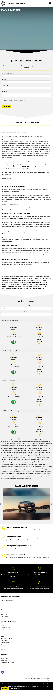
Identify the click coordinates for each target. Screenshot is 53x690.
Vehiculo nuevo (5, 627)
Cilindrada (26, 311)
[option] (26, 504)
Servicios (4, 644)
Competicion (5, 642)
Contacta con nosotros (10, 596)
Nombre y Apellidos (8, 73)
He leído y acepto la (14, 100)
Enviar (7, 106)
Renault (3, 610)
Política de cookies (6, 660)
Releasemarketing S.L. (45, 680)
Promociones (5, 634)
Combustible (26, 306)
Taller (2, 636)
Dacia (3, 612)
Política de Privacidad (19, 100)
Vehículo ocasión (6, 629)
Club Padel (4, 640)
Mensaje (5, 91)
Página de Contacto (7, 600)
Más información (44, 686)
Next (52, 504)
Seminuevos (4, 616)
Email (4, 79)
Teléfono (5, 85)
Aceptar (5, 688)
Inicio (2, 625)
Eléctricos (4, 614)
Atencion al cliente (6, 638)
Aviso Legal (4, 658)
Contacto (4, 647)
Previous (1, 504)
